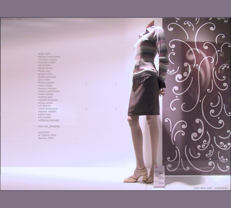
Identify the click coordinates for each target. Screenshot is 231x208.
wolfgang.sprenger (48, 120)
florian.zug (44, 71)
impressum (221, 188)
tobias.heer (44, 114)
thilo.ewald (44, 117)
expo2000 (44, 132)
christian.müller (47, 62)
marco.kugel (45, 85)
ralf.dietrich (44, 105)
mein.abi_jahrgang (48, 126)
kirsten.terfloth (46, 82)
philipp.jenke (45, 102)
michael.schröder (48, 100)
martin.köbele (46, 94)
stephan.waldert (47, 111)
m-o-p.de (8, 19)
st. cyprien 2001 (47, 135)
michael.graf (45, 97)
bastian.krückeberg (49, 56)
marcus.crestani (47, 88)
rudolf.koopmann (47, 108)
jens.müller (44, 79)
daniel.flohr (44, 65)
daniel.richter (45, 68)
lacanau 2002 (46, 138)
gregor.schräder (47, 76)
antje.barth (44, 53)
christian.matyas (47, 59)
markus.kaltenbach (49, 91)
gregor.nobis (45, 74)
